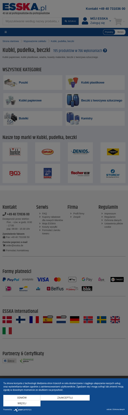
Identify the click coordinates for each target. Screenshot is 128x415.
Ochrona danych (119, 409)
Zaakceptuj (64, 403)
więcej (106, 403)
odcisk (108, 409)
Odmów (21, 403)
